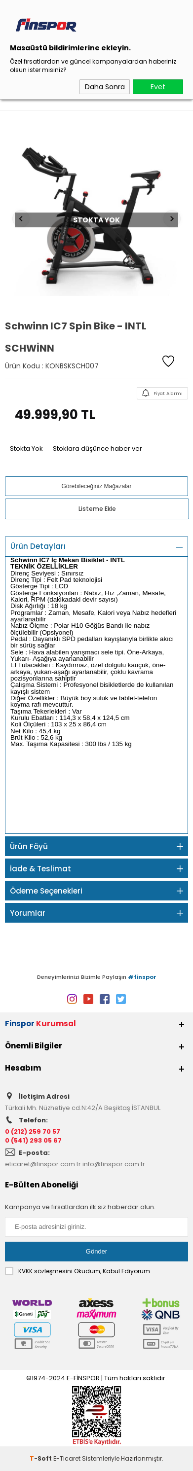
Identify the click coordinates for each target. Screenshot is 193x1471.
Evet (158, 87)
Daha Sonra (105, 87)
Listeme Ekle (97, 509)
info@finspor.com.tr (113, 1164)
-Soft (41, 1458)
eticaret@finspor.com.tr (43, 1164)
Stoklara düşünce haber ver (97, 448)
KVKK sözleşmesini (45, 1271)
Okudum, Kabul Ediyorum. (78, 1271)
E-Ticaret (66, 1458)
